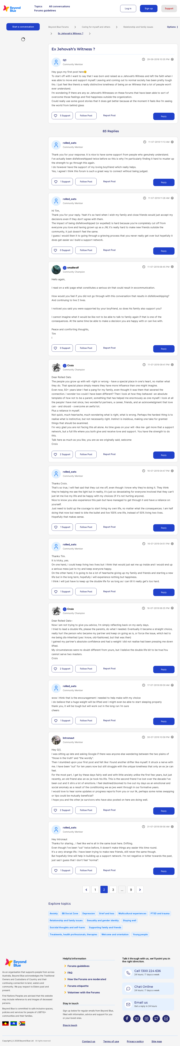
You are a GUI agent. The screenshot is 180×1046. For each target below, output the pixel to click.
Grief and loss (106, 913)
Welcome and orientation (115, 934)
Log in (128, 8)
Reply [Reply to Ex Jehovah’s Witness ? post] (164, 116)
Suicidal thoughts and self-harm (67, 927)
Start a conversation (23, 26)
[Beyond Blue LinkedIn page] (166, 1024)
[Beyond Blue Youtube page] (137, 1024)
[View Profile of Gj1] (64, 60)
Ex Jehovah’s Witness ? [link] (70, 33)
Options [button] (171, 27)
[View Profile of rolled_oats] (69, 142)
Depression (88, 913)
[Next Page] (140, 889)
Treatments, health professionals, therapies (73, 934)
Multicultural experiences (132, 913)
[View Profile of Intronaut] (68, 737)
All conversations (59, 6)
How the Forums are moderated (87, 979)
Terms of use (111, 1041)
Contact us (88, 1041)
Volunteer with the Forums (84, 992)
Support (169, 8)
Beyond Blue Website (15, 962)
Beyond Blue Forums (16, 8)
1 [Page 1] (95, 890)
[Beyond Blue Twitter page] (156, 1024)
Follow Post (86, 115)
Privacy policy (135, 1041)
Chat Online (143, 986)
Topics (38, 6)
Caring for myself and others (96, 27)
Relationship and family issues (138, 27)
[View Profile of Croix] (70, 365)
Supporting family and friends (105, 927)
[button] (55, 115)
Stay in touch (70, 1025)
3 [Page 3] (113, 890)
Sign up (149, 8)
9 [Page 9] (131, 890)
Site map (157, 1041)
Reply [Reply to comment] (164, 182)
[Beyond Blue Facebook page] (127, 1024)
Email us (141, 1002)
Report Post (109, 115)
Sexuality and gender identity (103, 920)
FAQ (70, 972)
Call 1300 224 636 (147, 971)
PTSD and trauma (160, 913)
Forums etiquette (78, 985)
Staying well (129, 920)
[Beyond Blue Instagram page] (146, 1024)
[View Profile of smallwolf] (73, 267)
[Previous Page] (86, 889)
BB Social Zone (70, 913)
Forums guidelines (45, 10)
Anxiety (54, 913)
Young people (140, 934)
